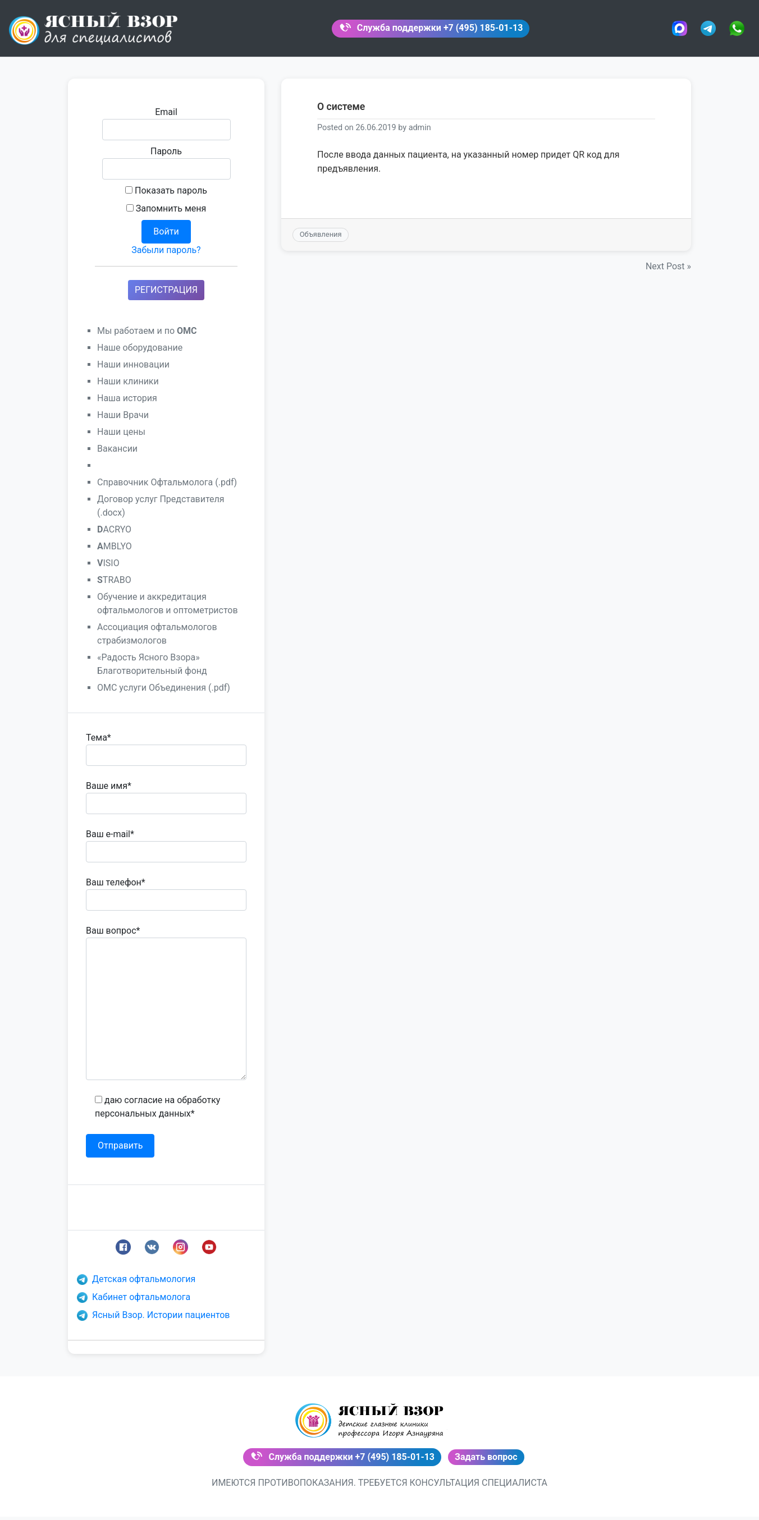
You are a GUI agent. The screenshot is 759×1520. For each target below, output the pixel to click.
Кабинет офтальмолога (133, 1302)
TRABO (114, 585)
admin (420, 134)
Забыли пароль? (165, 255)
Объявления (321, 240)
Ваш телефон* (166, 899)
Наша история (127, 403)
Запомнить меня (166, 214)
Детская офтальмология (136, 1284)
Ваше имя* (166, 803)
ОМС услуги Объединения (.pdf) (163, 693)
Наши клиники (128, 387)
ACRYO (114, 535)
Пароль (166, 168)
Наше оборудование (139, 353)
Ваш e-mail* (166, 851)
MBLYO (114, 552)
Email (166, 129)
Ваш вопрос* (166, 1008)
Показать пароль (166, 196)
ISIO (108, 568)
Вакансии (117, 454)
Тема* (166, 755)
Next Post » (668, 272)
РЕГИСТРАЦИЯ (166, 295)
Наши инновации (133, 370)
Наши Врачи (123, 420)
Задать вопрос (486, 1461)
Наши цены (121, 437)
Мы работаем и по (147, 336)
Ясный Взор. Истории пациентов (153, 1320)
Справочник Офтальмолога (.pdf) (167, 488)
